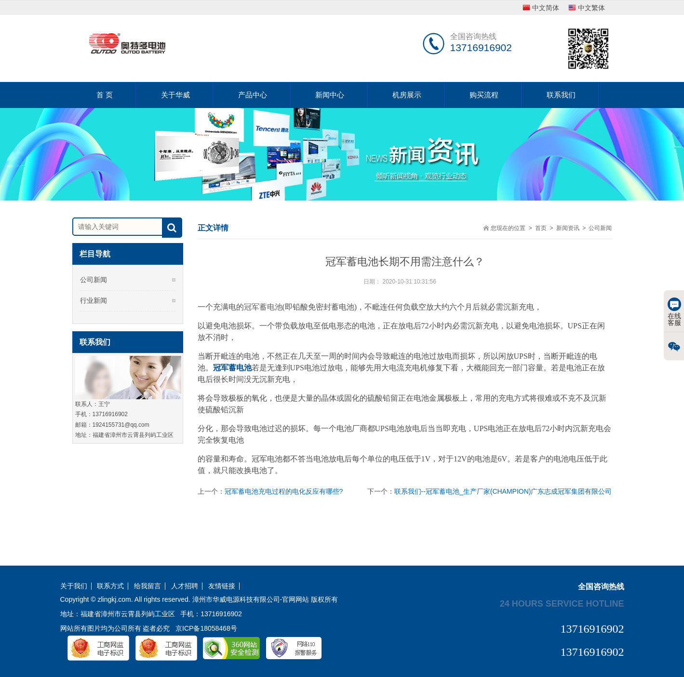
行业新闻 (93, 300)
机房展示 (406, 95)
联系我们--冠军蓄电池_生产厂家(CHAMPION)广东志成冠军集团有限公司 (503, 491)
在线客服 (674, 312)
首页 (541, 228)
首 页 (104, 95)
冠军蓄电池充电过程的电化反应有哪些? (284, 491)
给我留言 (147, 586)
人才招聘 (184, 586)
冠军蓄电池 (232, 368)
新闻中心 (329, 95)
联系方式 (110, 586)
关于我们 (73, 586)
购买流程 (483, 95)
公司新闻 (93, 280)
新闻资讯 (567, 228)
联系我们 (561, 95)
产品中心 (252, 95)
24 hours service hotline (562, 603)
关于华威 (175, 95)
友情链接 (221, 586)
